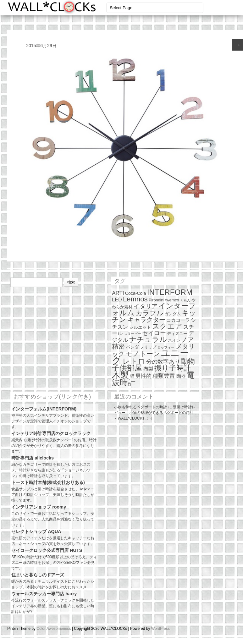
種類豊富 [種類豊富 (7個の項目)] (163, 376)
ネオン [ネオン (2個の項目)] (174, 340)
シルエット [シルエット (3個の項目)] (140, 327)
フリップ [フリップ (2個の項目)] (148, 347)
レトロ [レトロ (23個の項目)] (134, 361)
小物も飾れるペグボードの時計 (140, 407)
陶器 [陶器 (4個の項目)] (181, 376)
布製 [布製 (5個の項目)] (148, 368)
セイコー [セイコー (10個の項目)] (154, 333)
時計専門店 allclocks (32, 457)
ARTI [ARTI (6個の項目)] (118, 293)
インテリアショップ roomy (38, 506)
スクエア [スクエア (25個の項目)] (167, 326)
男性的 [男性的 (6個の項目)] (143, 376)
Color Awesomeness (53, 628)
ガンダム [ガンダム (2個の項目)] (172, 313)
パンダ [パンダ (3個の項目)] (132, 346)
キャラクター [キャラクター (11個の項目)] (146, 319)
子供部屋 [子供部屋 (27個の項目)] (127, 368)
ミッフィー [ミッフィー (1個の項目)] (165, 347)
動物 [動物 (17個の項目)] (188, 361)
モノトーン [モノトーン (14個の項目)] (143, 353)
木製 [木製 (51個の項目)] (120, 375)
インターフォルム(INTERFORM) (43, 408)
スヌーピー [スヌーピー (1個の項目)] (132, 334)
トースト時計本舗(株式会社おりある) (48, 482)
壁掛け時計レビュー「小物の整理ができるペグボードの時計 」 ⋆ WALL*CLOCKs (156, 413)
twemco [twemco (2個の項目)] (172, 300)
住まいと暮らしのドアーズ (37, 574)
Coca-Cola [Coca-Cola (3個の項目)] (135, 293)
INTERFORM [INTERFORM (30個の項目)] (169, 292)
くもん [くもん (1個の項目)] (185, 300)
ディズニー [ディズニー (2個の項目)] (177, 333)
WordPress (160, 628)
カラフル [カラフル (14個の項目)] (149, 312)
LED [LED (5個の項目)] (117, 299)
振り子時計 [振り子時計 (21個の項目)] (172, 368)
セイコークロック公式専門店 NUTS (46, 550)
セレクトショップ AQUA (36, 531)
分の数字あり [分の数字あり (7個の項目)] (163, 362)
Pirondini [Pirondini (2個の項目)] (156, 300)
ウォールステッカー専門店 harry (44, 593)
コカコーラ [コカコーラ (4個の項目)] (178, 320)
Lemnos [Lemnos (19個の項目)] (135, 299)
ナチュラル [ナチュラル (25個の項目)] (148, 339)
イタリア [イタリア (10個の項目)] (145, 306)
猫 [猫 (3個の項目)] (132, 376)
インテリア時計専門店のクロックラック (51, 433)
